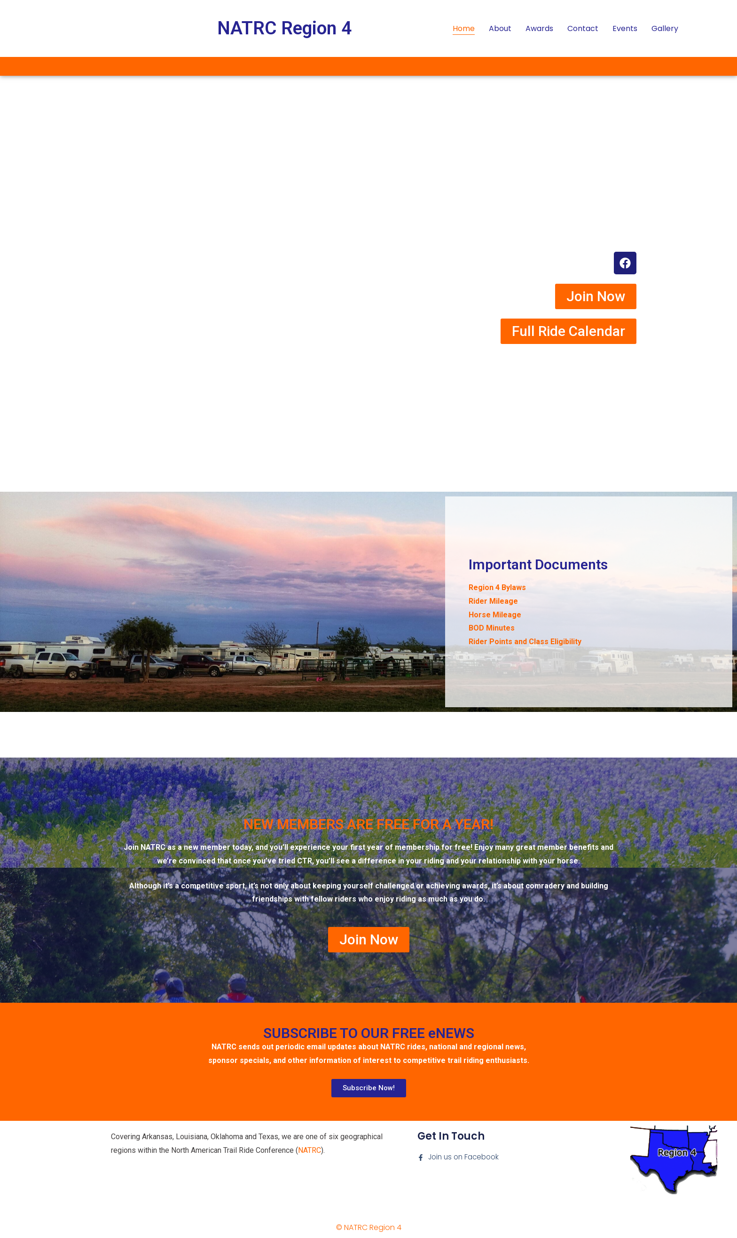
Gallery (664, 28)
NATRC (309, 1150)
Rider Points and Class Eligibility (525, 641)
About (500, 28)
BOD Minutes (492, 627)
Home (464, 28)
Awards (539, 28)
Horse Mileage (495, 614)
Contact (582, 28)
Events (624, 28)
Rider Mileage (493, 601)
